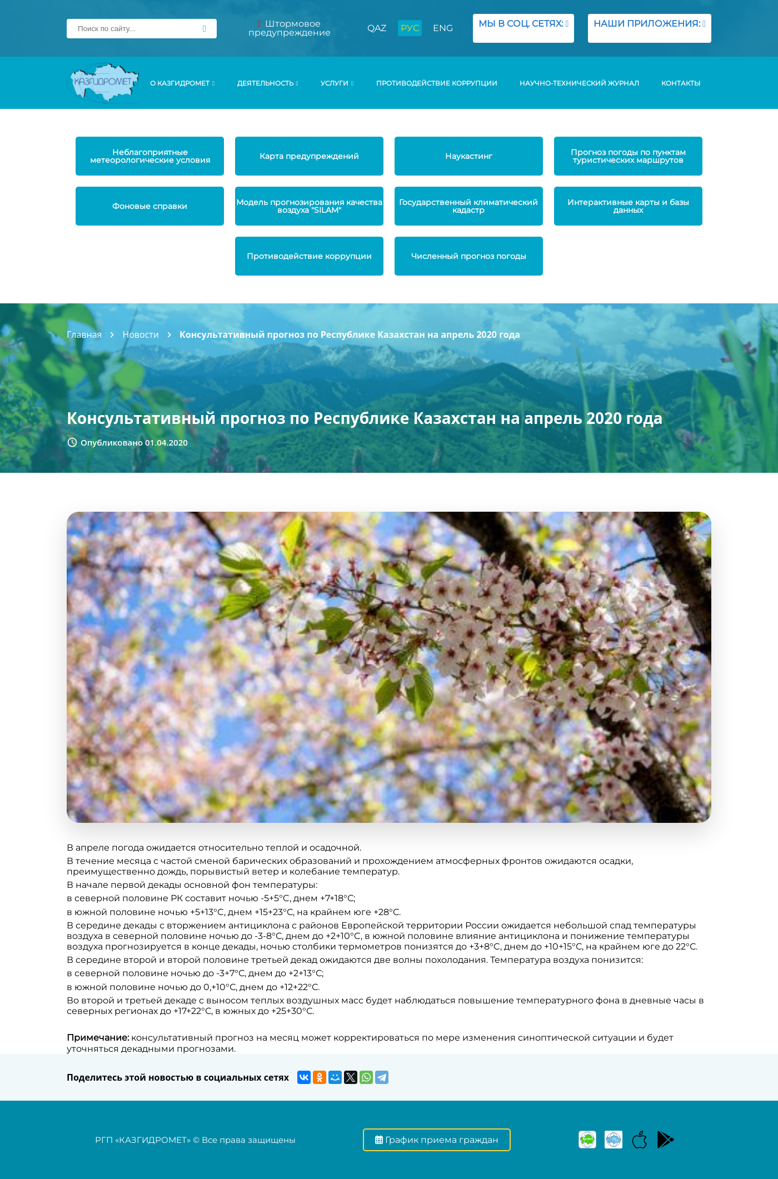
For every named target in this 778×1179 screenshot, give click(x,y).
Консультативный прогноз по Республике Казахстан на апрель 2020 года (349, 334)
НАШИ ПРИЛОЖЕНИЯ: (650, 28)
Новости (140, 334)
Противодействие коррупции (436, 83)
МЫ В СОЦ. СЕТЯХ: (523, 28)
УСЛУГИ (337, 83)
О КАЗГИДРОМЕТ (182, 83)
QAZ (376, 28)
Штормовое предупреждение (289, 28)
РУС (410, 28)
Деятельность (267, 83)
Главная (84, 334)
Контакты (680, 83)
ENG (443, 28)
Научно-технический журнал (579, 83)
